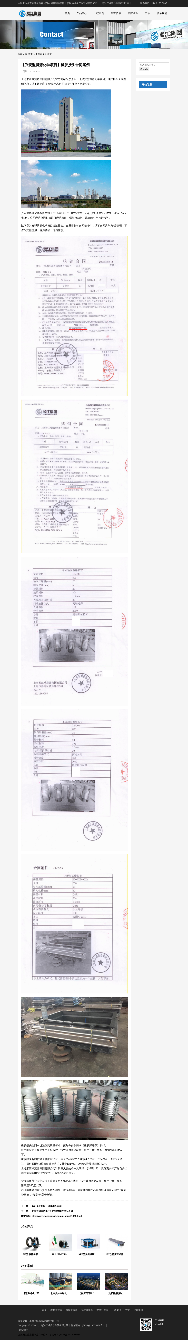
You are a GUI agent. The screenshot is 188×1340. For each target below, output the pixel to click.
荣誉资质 (116, 13)
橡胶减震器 (56, 1310)
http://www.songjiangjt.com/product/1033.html (57, 1216)
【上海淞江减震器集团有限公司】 (53, 1325)
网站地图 (23, 1330)
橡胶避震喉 (71, 1310)
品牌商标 (133, 13)
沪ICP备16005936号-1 (93, 1325)
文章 (147, 13)
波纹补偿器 (102, 1310)
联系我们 (162, 13)
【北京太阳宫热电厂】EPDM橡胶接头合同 (51, 1211)
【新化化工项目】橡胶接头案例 (45, 1206)
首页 (67, 13)
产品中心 (82, 13)
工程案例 (99, 13)
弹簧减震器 (87, 1310)
